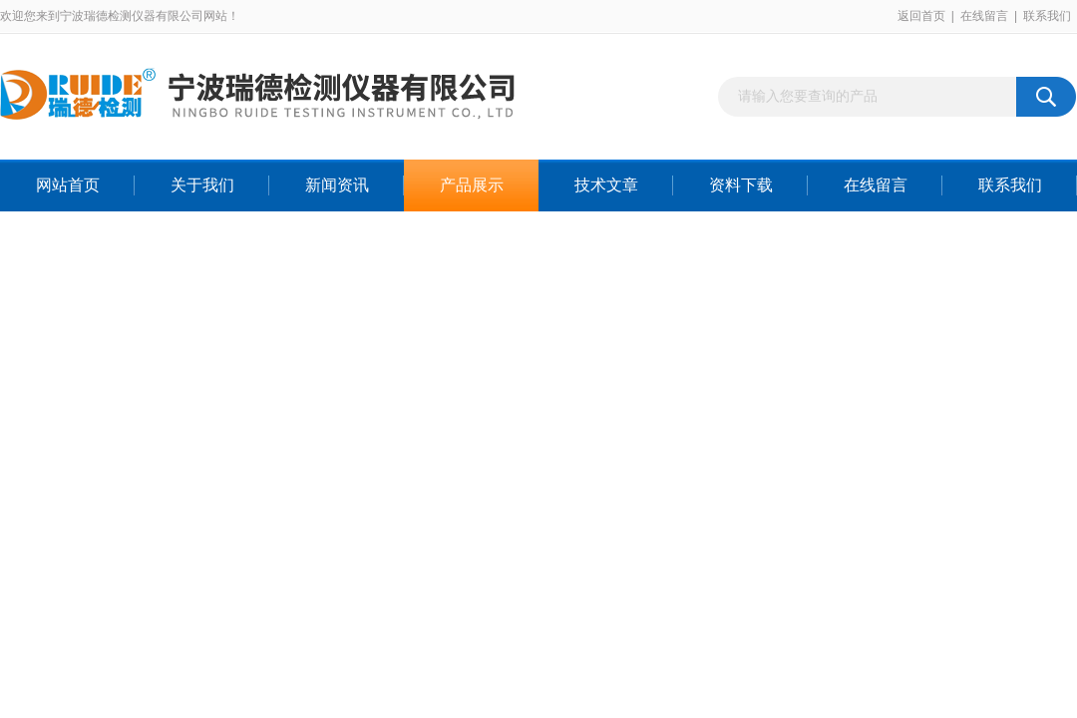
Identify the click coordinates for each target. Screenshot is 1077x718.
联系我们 (1047, 16)
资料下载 (741, 185)
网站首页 (68, 185)
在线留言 (984, 16)
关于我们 (202, 185)
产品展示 (472, 185)
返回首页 (921, 16)
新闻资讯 (337, 185)
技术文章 (606, 185)
